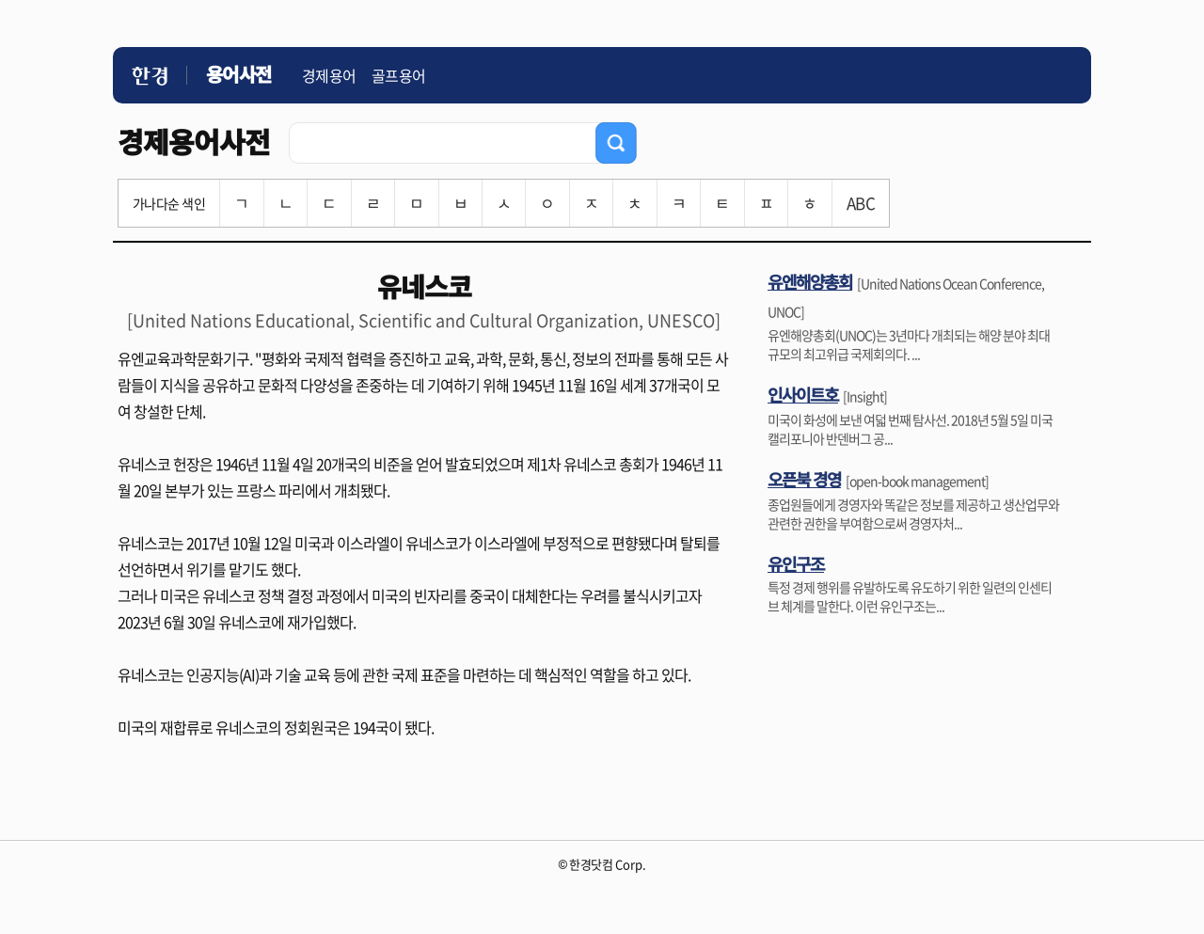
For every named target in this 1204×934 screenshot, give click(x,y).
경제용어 (329, 75)
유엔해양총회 (810, 281)
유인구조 (796, 563)
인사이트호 (803, 394)
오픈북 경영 (804, 479)
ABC (861, 202)
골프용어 (399, 75)
